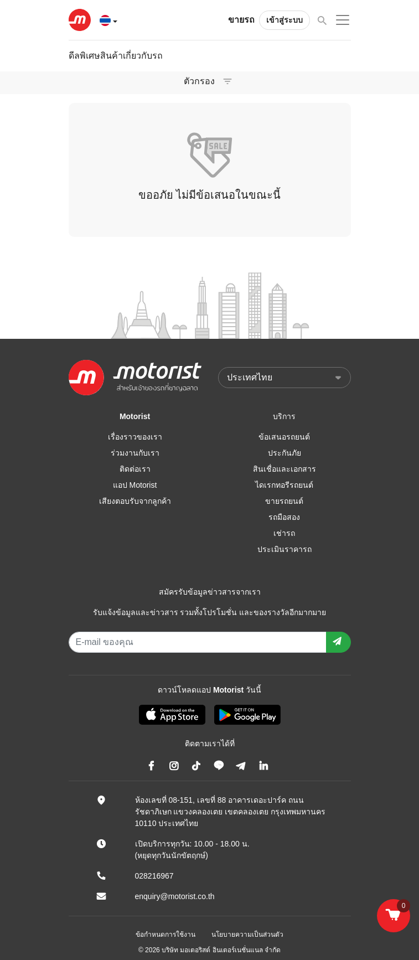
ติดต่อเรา (135, 468)
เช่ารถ (284, 533)
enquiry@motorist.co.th (175, 896)
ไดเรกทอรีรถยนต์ (284, 485)
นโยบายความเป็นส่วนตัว (247, 934)
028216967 (154, 875)
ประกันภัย (284, 452)
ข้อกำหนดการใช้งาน (165, 934)
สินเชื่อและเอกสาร (284, 468)
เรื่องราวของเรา (135, 436)
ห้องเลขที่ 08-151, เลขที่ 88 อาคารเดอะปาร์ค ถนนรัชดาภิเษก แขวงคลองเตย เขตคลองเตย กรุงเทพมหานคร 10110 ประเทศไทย (230, 812)
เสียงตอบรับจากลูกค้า (135, 501)
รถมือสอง (284, 517)
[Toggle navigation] (227, 81)
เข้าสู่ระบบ (284, 20)
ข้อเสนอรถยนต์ (284, 436)
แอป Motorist (135, 485)
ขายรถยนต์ (284, 501)
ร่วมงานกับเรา (135, 452)
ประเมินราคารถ (284, 549)
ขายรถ (241, 19)
